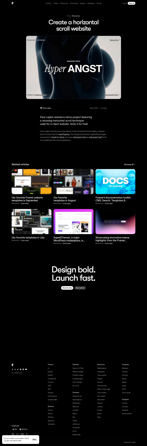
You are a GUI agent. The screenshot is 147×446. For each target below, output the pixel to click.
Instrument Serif (95, 137)
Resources (76, 16)
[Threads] (15, 369)
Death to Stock (58, 137)
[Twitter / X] (12, 369)
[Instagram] (20, 369)
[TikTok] (18, 369)
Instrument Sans (79, 137)
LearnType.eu (64, 134)
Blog (69, 16)
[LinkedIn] (23, 369)
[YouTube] (26, 369)
